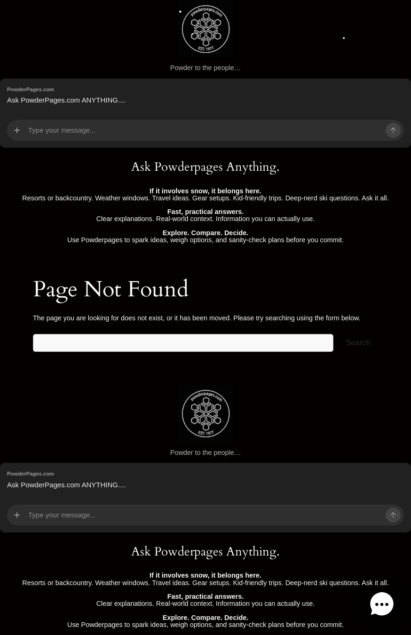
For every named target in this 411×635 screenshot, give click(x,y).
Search (358, 342)
